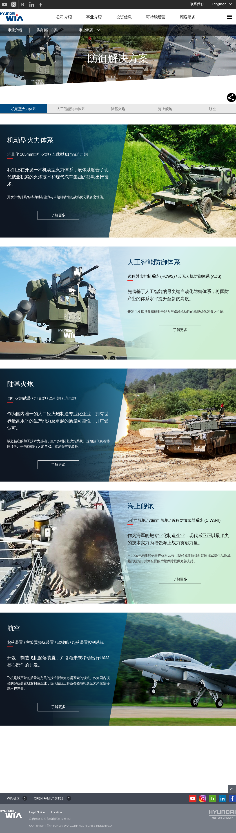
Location (56, 812)
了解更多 (58, 215)
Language (222, 4)
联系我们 (197, 4)
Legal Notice (37, 812)
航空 (212, 109)
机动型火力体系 (23, 109)
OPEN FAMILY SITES (49, 798)
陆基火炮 (118, 109)
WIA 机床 (13, 798)
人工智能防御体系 (71, 109)
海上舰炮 (165, 109)
